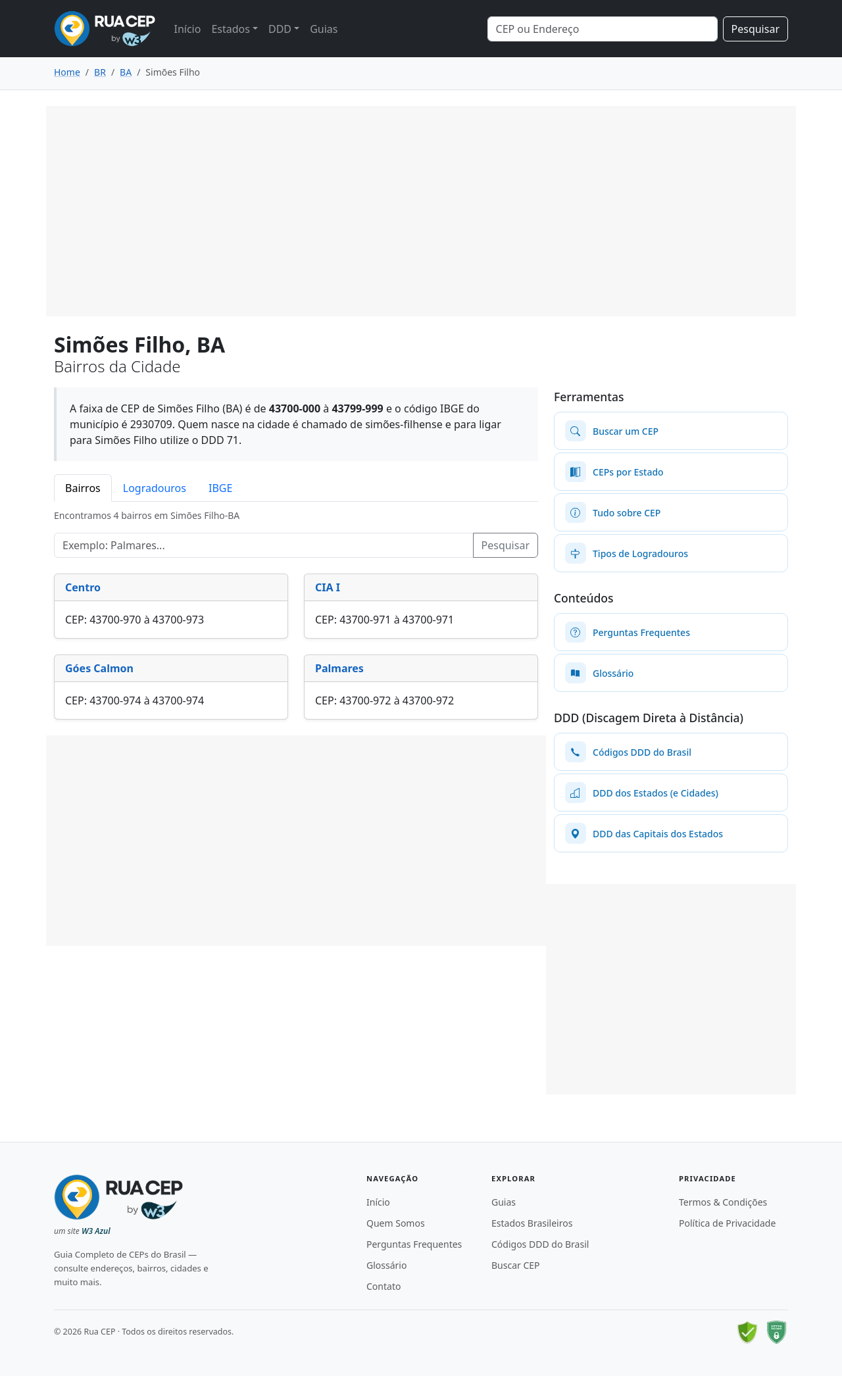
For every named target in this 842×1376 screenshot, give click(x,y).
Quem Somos (395, 1223)
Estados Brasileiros (531, 1223)
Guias (323, 29)
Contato (383, 1286)
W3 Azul (96, 1231)
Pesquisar (755, 29)
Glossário (386, 1265)
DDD (279, 29)
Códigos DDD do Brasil (540, 1244)
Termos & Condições (723, 1202)
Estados (230, 29)
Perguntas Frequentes (414, 1244)
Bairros (83, 488)
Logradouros (154, 488)
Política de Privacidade (727, 1223)
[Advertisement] (421, 211)
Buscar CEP (515, 1265)
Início (187, 29)
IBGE (220, 488)
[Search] (602, 28)
